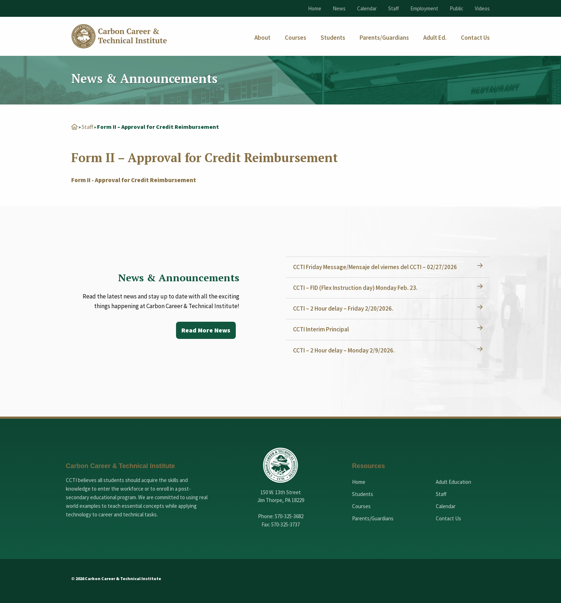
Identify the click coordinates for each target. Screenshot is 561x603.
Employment (424, 8)
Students (362, 494)
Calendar (367, 8)
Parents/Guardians (373, 518)
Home (314, 8)
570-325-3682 (289, 516)
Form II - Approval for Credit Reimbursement (133, 180)
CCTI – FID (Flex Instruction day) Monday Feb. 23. (355, 288)
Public (456, 8)
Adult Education (453, 481)
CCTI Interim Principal (321, 329)
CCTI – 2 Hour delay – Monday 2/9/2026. (344, 350)
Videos (482, 8)
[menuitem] (262, 37)
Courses (361, 506)
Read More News (205, 330)
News (339, 8)
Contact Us (448, 518)
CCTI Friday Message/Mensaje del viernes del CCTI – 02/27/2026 (375, 267)
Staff (393, 8)
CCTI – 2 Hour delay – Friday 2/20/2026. (343, 308)
